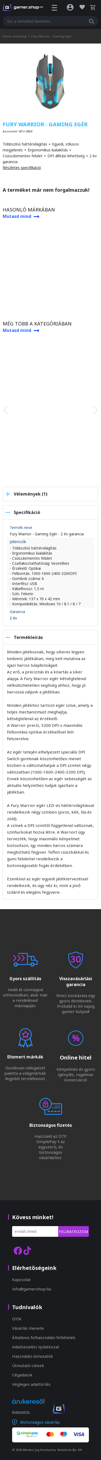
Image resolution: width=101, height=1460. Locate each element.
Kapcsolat (21, 1279)
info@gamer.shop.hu (31, 1289)
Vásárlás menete (28, 1328)
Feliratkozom (73, 1231)
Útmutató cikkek (28, 1365)
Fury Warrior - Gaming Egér (51, 36)
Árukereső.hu (21, 1412)
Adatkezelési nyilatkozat (35, 1346)
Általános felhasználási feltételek (43, 1337)
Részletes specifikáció (22, 167)
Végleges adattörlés (31, 1384)
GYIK (17, 1318)
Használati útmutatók (32, 1356)
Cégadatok (22, 1374)
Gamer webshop (14, 36)
